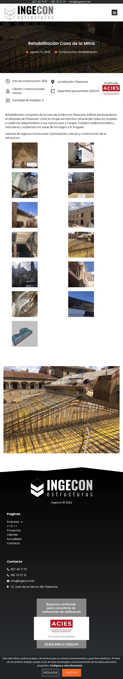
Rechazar (51, 672)
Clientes (12, 535)
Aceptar (71, 672)
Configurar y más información (66, 665)
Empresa (15, 522)
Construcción (68, 52)
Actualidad (14, 539)
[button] (114, 12)
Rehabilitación (87, 52)
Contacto (13, 543)
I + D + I (11, 526)
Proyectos (14, 530)
